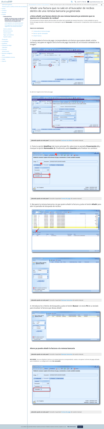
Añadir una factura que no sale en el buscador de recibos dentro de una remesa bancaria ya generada (14, 20)
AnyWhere (4, 43)
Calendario (4, 47)
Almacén (4, 12)
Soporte (4, 61)
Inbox (3, 55)
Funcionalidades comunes (8, 57)
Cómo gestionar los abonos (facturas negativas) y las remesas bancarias (14, 25)
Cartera (4, 14)
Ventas (3, 8)
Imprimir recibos (7, 37)
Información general (7, 4)
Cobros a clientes (7, 29)
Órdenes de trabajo (7, 45)
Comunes (4, 49)
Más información (71, 426)
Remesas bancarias (8, 31)
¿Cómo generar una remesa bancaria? (14, 23)
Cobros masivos (7, 33)
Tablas (3, 59)
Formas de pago (66, 412)
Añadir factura (37, 36)
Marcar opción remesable (40, 33)
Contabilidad (5, 41)
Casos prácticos (7, 16)
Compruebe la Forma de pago (41, 31)
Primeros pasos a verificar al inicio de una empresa (14, 6)
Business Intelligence (7, 53)
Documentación (32, 4)
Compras (4, 10)
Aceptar (80, 426)
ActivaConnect (5, 51)
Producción (5, 39)
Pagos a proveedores (8, 35)
